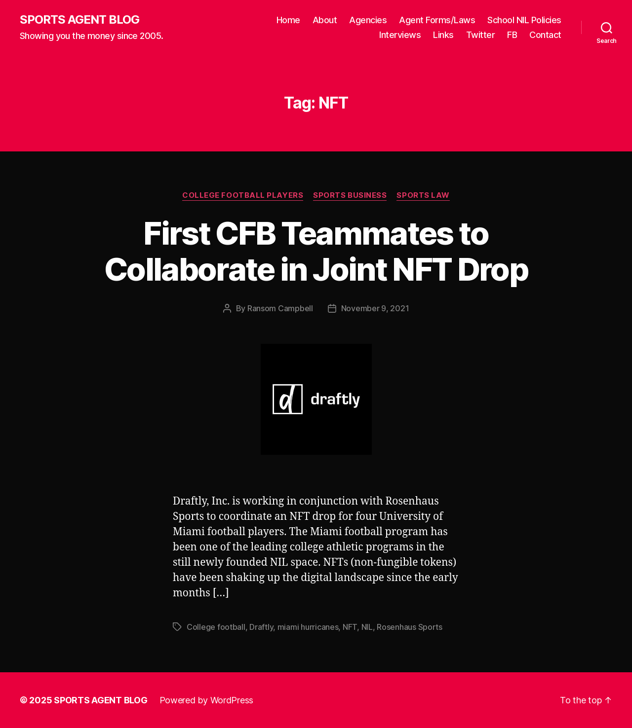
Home (288, 20)
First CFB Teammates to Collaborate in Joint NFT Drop (316, 251)
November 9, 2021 (375, 308)
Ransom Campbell (280, 308)
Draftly (261, 627)
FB (512, 35)
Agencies (368, 20)
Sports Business (350, 195)
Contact (545, 35)
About (325, 20)
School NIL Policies (524, 20)
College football (216, 627)
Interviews (400, 35)
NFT (350, 627)
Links (443, 35)
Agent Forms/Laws (437, 20)
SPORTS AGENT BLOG (79, 20)
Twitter (480, 35)
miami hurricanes (308, 627)
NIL (367, 627)
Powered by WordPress (206, 700)
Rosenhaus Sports (409, 627)
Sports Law (423, 195)
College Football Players (242, 195)
